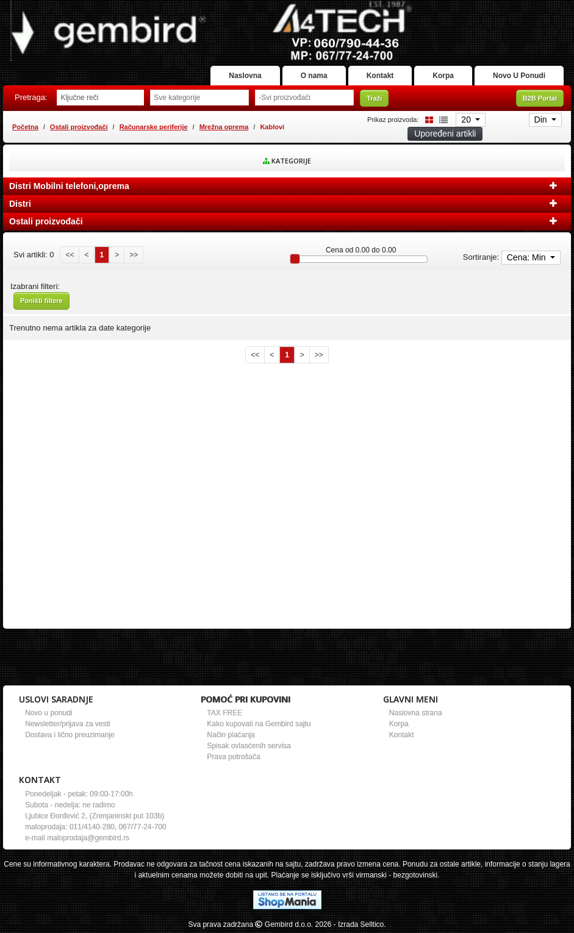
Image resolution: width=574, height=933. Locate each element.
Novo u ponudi (48, 713)
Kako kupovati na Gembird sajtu (258, 724)
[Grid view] (427, 119)
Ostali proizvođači (79, 126)
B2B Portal (540, 98)
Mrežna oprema (224, 126)
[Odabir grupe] (199, 97)
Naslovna (245, 75)
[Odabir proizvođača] (304, 97)
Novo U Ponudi (519, 75)
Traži (374, 98)
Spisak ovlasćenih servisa (248, 746)
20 (467, 119)
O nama (314, 75)
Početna (25, 126)
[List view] (442, 119)
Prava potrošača (233, 756)
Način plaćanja (231, 735)
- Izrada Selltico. (360, 924)
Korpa (443, 75)
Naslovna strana (415, 713)
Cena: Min (527, 257)
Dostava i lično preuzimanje (70, 735)
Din (542, 119)
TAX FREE (224, 713)
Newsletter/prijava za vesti (67, 724)
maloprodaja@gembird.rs (88, 838)
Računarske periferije (154, 126)
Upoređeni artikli (445, 133)
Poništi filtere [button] (41, 300)
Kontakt (380, 75)
